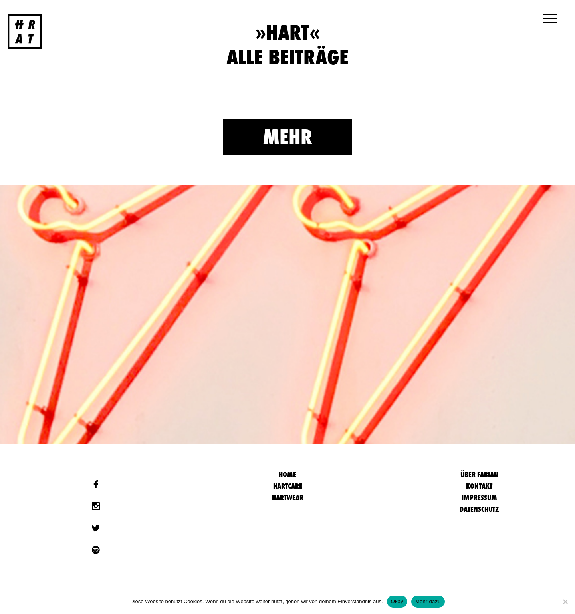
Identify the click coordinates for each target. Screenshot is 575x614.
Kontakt (479, 486)
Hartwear (287, 498)
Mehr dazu (428, 601)
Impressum (479, 498)
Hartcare (287, 486)
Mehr (287, 137)
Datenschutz (479, 509)
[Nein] (565, 602)
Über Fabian (479, 474)
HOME (287, 474)
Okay (397, 601)
